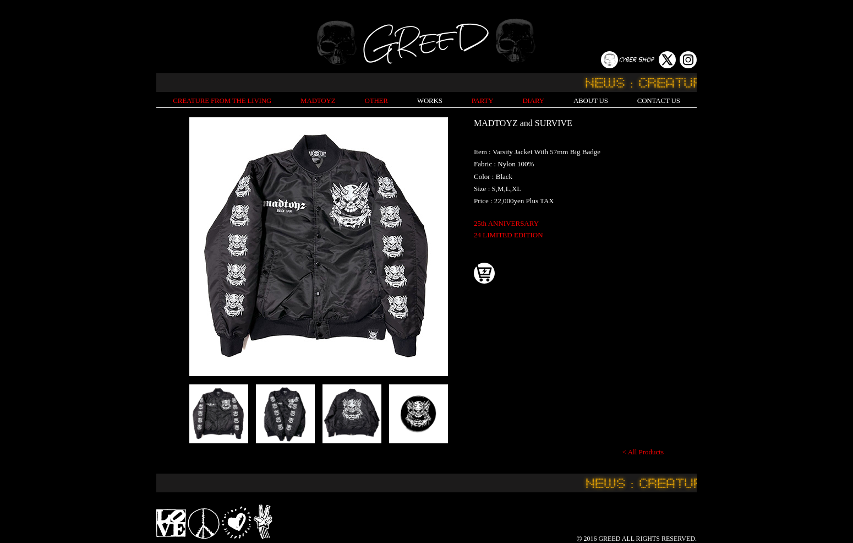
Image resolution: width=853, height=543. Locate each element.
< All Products (643, 452)
